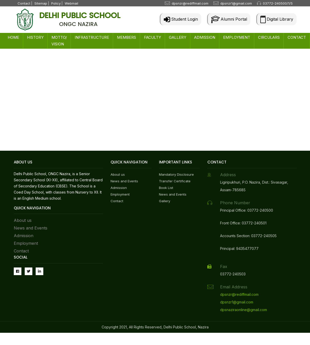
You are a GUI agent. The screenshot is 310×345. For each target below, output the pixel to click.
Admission (23, 235)
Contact (24, 3)
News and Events (30, 228)
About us (23, 220)
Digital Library (276, 19)
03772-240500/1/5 (278, 3)
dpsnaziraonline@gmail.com (243, 310)
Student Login (181, 19)
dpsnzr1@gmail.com (236, 3)
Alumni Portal (229, 19)
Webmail (71, 3)
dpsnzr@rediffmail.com (190, 3)
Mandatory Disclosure (176, 174)
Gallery (164, 201)
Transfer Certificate (175, 181)
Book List (166, 188)
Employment (26, 243)
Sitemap (40, 3)
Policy (56, 3)
